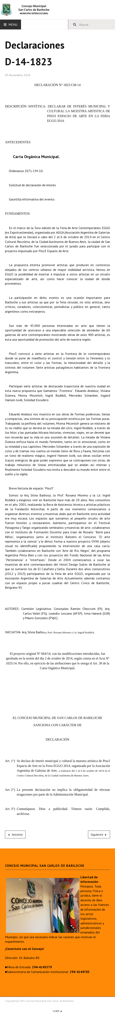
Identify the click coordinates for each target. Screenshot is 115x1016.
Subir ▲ (57, 1011)
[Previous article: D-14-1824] (15, 834)
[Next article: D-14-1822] (99, 834)
